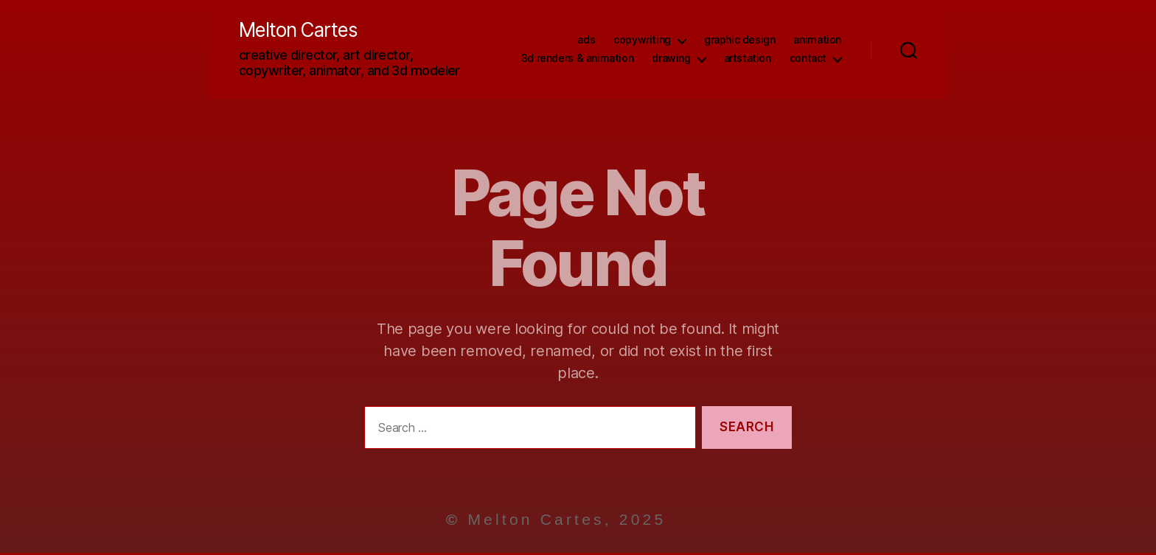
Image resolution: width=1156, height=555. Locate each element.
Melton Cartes (307, 32)
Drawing (671, 60)
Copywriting (642, 41)
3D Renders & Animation (577, 60)
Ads (586, 41)
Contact (808, 60)
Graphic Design (740, 41)
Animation (817, 41)
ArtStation (747, 60)
